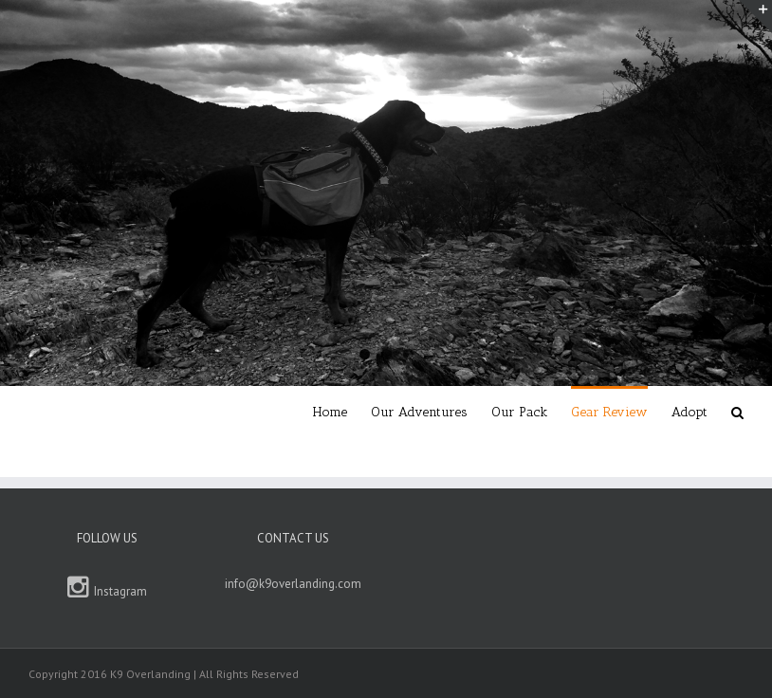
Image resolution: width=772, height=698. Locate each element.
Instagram (107, 587)
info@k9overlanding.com (293, 584)
